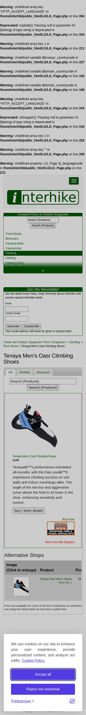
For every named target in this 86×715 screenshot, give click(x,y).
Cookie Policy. (33, 661)
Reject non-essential (43, 689)
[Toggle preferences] (22, 701)
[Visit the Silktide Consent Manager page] (72, 701)
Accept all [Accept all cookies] (43, 674)
